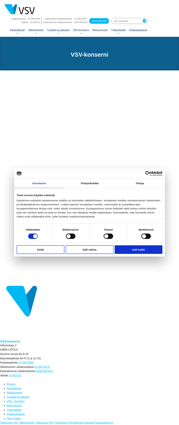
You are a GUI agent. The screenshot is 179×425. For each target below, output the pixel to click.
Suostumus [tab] (39, 183)
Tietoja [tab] (140, 183)
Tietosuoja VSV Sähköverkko (17, 422)
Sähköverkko (36, 31)
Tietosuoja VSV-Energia (68, 422)
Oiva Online (99, 21)
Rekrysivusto (100, 30)
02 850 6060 (34, 18)
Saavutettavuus (104, 422)
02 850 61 (35, 22)
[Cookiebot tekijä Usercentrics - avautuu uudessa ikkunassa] (147, 173)
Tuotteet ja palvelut (58, 31)
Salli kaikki (138, 249)
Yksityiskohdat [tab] (89, 183)
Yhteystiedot (118, 31)
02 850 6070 (81, 18)
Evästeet (88, 422)
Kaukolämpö (17, 31)
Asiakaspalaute (138, 30)
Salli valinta (90, 249)
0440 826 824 (80, 22)
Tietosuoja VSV (44, 422)
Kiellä (40, 249)
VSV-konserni (81, 31)
